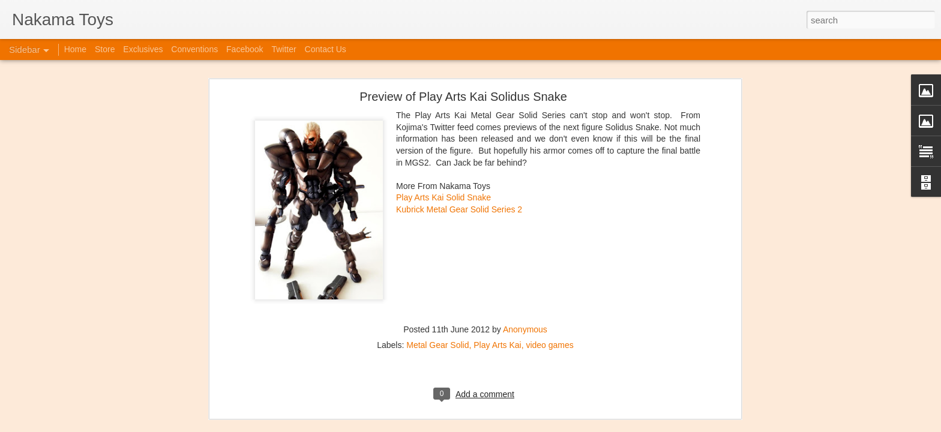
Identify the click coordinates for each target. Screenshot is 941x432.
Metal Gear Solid (437, 255)
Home (75, 49)
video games (549, 255)
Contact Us (325, 49)
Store (105, 49)
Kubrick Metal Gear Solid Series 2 (459, 119)
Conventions (194, 49)
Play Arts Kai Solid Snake (443, 107)
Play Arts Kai (497, 255)
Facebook (244, 49)
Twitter (283, 49)
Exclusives (143, 49)
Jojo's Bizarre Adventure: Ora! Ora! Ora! (93, 397)
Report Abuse (578, 425)
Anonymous (525, 239)
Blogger (543, 425)
